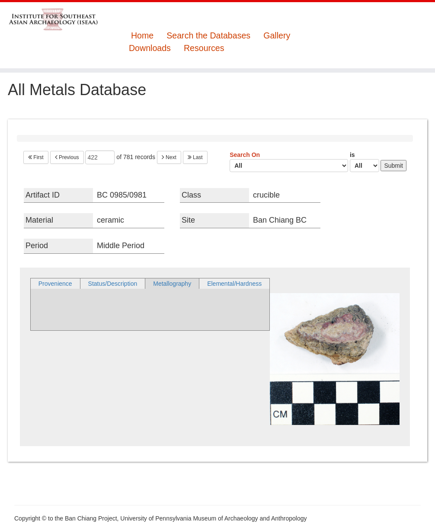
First (36, 157)
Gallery (276, 35)
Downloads (150, 48)
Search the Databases (208, 35)
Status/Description (113, 283)
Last (195, 157)
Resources (204, 48)
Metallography (172, 283)
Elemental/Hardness (234, 283)
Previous (67, 157)
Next (169, 157)
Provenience (55, 283)
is (364, 161)
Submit (393, 165)
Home (142, 35)
